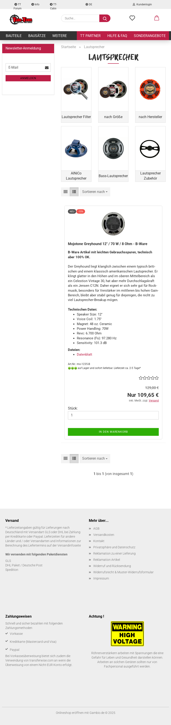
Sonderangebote (150, 36)
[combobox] (94, 192)
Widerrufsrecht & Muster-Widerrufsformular (123, 572)
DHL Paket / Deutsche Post (24, 565)
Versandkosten (103, 535)
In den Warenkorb (113, 431)
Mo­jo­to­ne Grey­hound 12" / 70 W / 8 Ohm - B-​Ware (107, 244)
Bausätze (37, 36)
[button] (157, 18)
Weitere (59, 36)
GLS (8, 561)
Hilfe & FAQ (117, 36)
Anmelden (28, 78)
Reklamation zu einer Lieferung (114, 553)
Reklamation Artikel (106, 559)
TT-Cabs (53, 6)
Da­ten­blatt (84, 354)
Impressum (101, 578)
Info (35, 4)
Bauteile (14, 36)
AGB (96, 528)
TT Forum (18, 6)
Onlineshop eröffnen (70, 713)
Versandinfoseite (69, 545)
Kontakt (98, 541)
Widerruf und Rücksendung (112, 566)
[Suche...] (104, 18)
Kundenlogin (142, 4)
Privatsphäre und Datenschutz (114, 547)
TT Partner (90, 36)
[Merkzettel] (132, 18)
